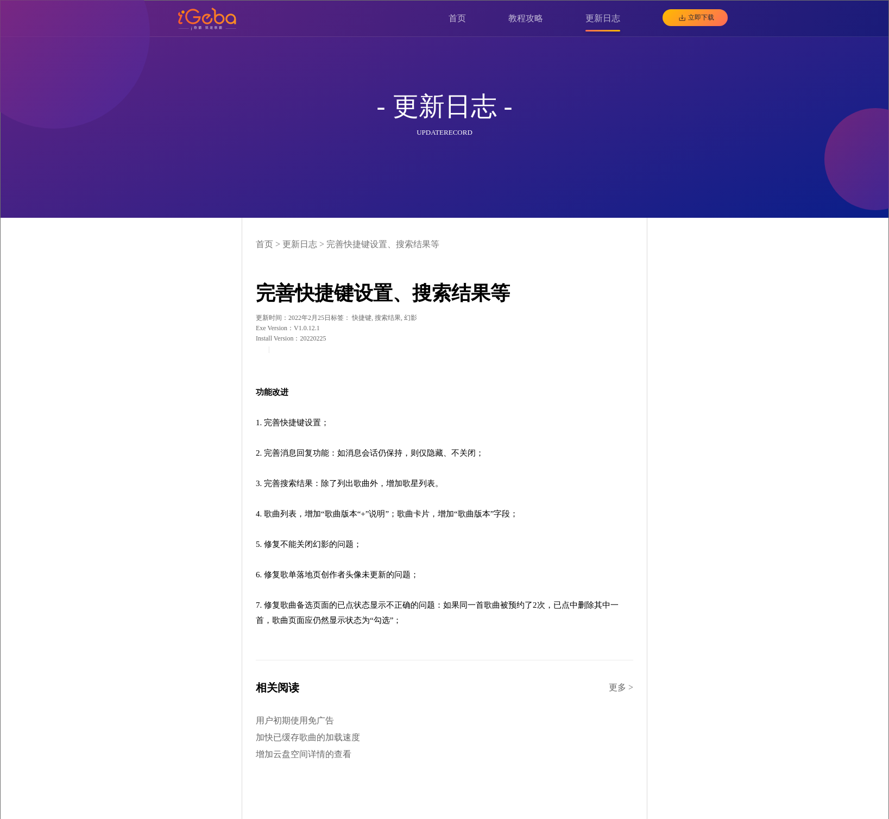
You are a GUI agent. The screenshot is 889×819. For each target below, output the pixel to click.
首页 (264, 244)
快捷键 (361, 318)
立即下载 (701, 17)
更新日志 (299, 244)
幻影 (410, 318)
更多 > (621, 687)
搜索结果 (388, 318)
